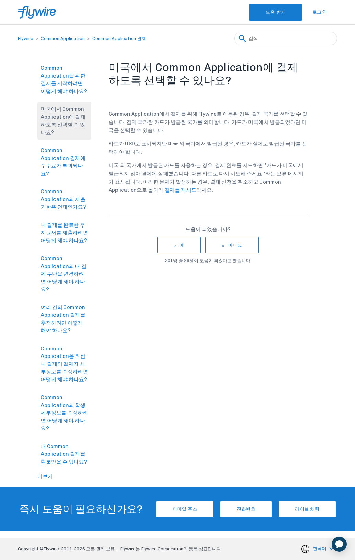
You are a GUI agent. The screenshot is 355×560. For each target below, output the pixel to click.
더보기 (45, 476)
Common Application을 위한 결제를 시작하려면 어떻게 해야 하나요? (64, 79)
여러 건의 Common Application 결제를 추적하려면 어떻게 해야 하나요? (63, 319)
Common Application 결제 (119, 38)
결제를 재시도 (180, 190)
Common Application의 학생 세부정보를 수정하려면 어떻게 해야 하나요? (64, 412)
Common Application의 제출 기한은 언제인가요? (63, 199)
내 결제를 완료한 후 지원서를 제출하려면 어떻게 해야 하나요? (64, 233)
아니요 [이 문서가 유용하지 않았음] (235, 245)
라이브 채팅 (307, 509)
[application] (339, 544)
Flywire (25, 38)
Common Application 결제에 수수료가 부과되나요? (63, 162)
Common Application (63, 38)
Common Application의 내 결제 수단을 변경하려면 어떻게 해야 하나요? (63, 273)
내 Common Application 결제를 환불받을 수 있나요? (64, 454)
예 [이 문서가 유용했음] (182, 245)
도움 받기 (275, 12)
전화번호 (246, 509)
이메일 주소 (185, 509)
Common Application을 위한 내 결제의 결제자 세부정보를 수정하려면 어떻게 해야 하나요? (64, 364)
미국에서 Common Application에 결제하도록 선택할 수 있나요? (63, 121)
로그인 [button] (319, 12)
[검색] (285, 38)
